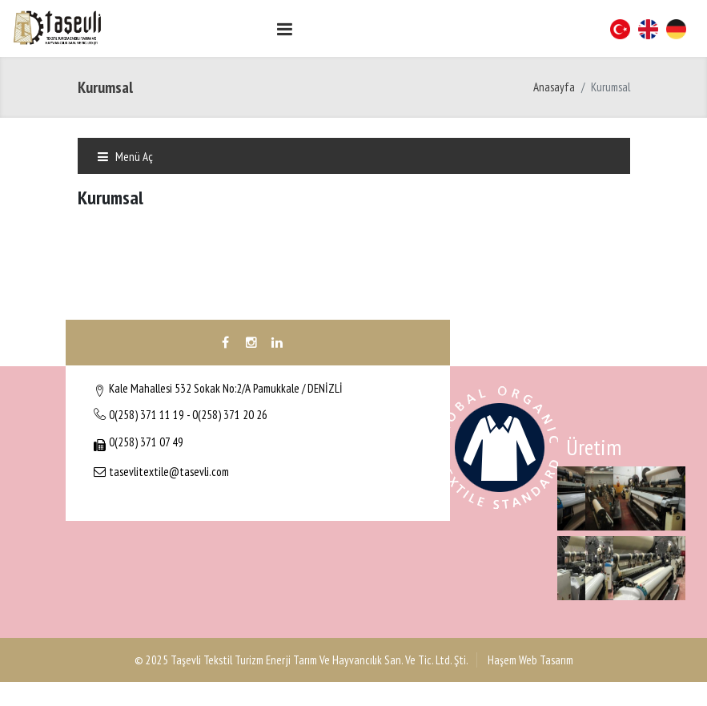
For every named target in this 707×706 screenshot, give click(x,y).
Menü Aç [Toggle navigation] (125, 156)
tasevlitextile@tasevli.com (169, 471)
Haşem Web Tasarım (529, 660)
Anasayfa (554, 87)
